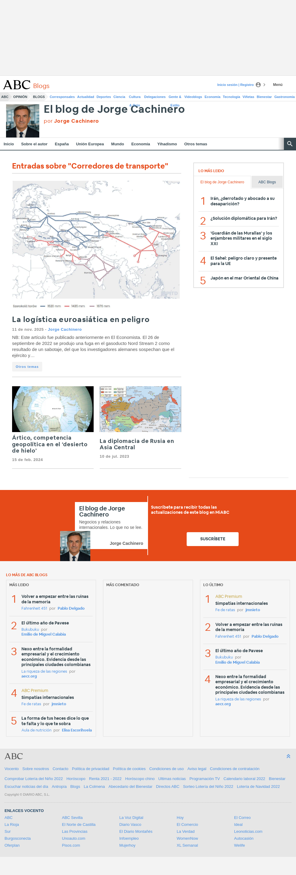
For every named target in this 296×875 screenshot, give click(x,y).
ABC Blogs (267, 182)
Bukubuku (30, 630)
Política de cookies (129, 768)
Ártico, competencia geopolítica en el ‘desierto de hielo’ (50, 444)
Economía (212, 97)
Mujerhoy (127, 845)
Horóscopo (75, 778)
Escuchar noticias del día (26, 786)
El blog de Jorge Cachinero (114, 109)
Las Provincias (75, 831)
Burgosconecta (18, 838)
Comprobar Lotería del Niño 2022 (34, 778)
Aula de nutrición (36, 730)
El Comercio (187, 824)
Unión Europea (90, 144)
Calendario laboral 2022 (244, 778)
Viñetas (248, 97)
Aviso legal (196, 768)
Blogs (39, 97)
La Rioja (12, 824)
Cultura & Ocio (135, 98)
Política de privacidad (90, 768)
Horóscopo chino (140, 778)
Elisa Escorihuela (77, 730)
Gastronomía (284, 97)
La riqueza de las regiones (44, 672)
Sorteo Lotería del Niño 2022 (208, 786)
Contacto (60, 768)
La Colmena (94, 786)
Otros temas (195, 144)
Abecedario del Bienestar (130, 786)
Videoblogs (193, 97)
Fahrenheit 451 (34, 609)
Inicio (9, 144)
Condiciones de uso (166, 768)
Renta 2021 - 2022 (105, 778)
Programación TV (204, 778)
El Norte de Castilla (78, 824)
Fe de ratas (31, 704)
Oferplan (12, 845)
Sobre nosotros (35, 768)
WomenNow (187, 838)
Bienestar (264, 97)
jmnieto (59, 704)
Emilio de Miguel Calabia (43, 635)
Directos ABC (167, 786)
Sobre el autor (34, 144)
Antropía (59, 786)
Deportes (104, 97)
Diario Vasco (130, 824)
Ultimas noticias (172, 778)
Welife (239, 845)
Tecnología (231, 97)
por (71, 121)
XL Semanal (187, 845)
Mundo (117, 144)
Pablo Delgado (71, 609)
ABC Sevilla (72, 818)
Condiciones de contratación (234, 768)
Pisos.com (71, 845)
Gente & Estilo (175, 98)
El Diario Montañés (136, 831)
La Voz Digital (131, 818)
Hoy (180, 818)
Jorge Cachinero (65, 329)
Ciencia (119, 97)
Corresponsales (62, 97)
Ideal (238, 824)
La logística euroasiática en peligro (81, 320)
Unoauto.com (73, 838)
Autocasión (243, 838)
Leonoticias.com (248, 831)
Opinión (20, 97)
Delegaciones (155, 97)
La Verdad (186, 831)
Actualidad (85, 97)
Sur (8, 831)
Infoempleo (129, 838)
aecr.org (29, 676)
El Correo (242, 818)
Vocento (12, 768)
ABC (4, 97)
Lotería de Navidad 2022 (258, 786)
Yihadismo (167, 144)
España (62, 144)
